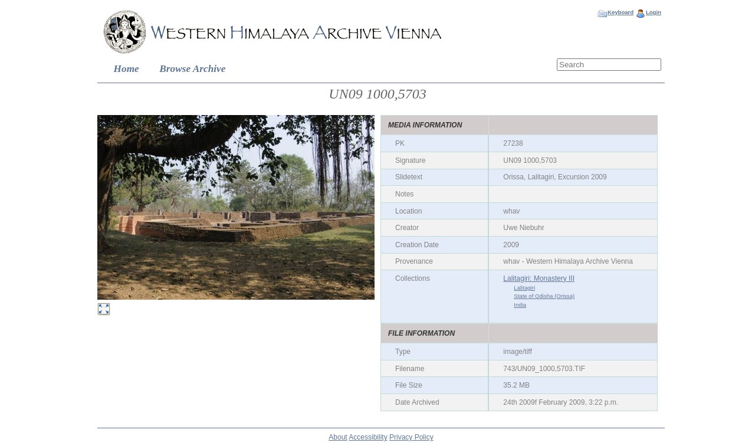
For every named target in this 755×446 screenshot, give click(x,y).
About (338, 437)
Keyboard (620, 12)
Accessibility (368, 437)
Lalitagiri (524, 287)
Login (653, 12)
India (520, 304)
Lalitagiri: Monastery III (539, 278)
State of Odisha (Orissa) (544, 296)
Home (126, 68)
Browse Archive (192, 68)
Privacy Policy (411, 437)
